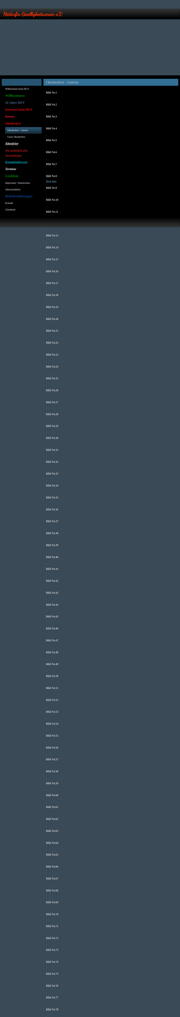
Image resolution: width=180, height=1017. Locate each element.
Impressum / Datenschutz (17, 183)
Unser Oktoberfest (16, 137)
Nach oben (51, 181)
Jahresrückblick (12, 189)
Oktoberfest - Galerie (17, 130)
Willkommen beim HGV (17, 89)
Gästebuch (10, 209)
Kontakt (9, 203)
